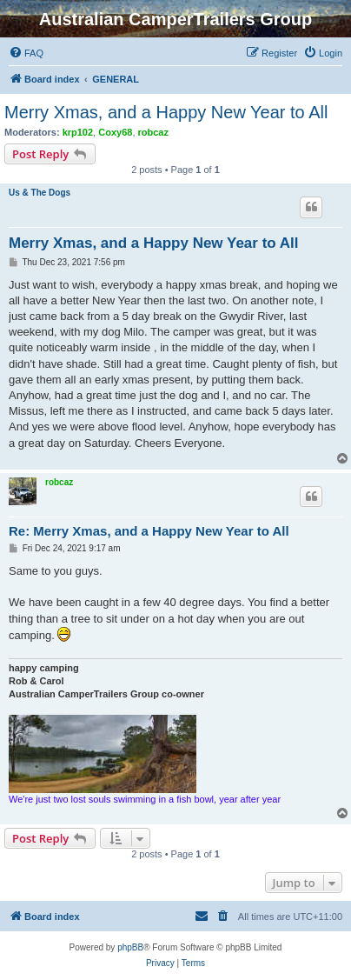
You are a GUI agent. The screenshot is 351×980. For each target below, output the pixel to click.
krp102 (78, 132)
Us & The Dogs (39, 192)
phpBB (130, 947)
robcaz (153, 132)
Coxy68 (115, 132)
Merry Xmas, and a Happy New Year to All (166, 112)
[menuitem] (26, 53)
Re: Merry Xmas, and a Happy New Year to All (149, 530)
